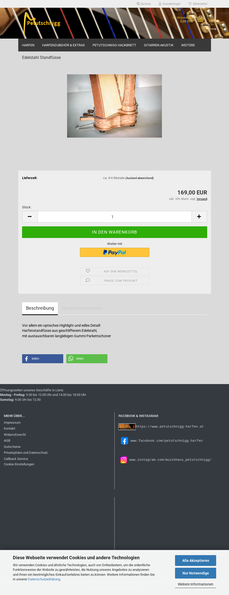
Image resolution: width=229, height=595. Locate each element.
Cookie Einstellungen (19, 464)
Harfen (28, 45)
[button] (30, 217)
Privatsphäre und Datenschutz (26, 453)
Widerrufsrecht (15, 435)
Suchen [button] (144, 4)
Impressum (12, 422)
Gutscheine (12, 447)
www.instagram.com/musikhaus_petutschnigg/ (169, 459)
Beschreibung (40, 308)
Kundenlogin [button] (170, 4)
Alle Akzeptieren (195, 560)
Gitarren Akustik (158, 45)
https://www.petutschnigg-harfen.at (170, 426)
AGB (7, 440)
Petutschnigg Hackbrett (114, 45)
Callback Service (16, 459)
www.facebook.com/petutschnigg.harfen (160, 440)
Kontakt (9, 428)
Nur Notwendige (195, 573)
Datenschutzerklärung (44, 579)
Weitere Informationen (195, 584)
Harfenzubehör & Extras (63, 45)
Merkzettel (197, 4)
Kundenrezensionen (82, 308)
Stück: (26, 207)
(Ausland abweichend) (139, 178)
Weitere (188, 45)
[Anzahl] (115, 217)
